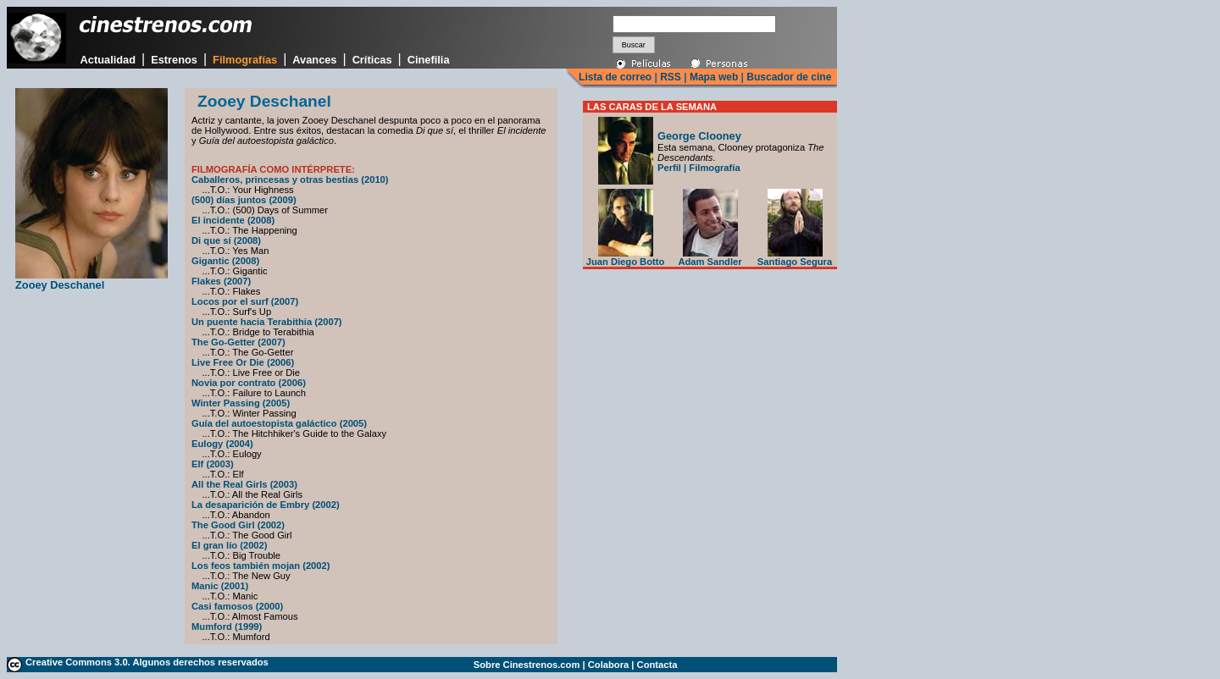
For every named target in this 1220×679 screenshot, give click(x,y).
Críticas (372, 59)
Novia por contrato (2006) (248, 383)
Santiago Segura (794, 257)
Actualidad (108, 59)
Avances (314, 59)
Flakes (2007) (221, 281)
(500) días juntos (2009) (244, 200)
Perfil (669, 168)
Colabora (608, 665)
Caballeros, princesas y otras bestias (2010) (290, 179)
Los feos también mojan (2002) (260, 565)
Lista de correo (615, 77)
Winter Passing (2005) (240, 403)
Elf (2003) (212, 464)
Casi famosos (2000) (237, 606)
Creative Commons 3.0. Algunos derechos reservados (147, 662)
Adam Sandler (709, 257)
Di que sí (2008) (226, 240)
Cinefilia (429, 59)
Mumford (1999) (226, 626)
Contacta (657, 665)
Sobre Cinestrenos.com (527, 665)
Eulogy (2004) (222, 444)
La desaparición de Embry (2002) (265, 505)
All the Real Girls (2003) (244, 484)
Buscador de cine (787, 77)
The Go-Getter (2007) (238, 342)
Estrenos (174, 59)
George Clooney (699, 136)
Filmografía (714, 168)
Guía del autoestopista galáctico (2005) (279, 423)
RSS (670, 77)
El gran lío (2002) (229, 545)
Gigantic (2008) (225, 261)
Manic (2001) (219, 586)
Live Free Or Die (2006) (242, 362)
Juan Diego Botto (625, 257)
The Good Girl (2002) (238, 525)
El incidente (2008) (232, 220)
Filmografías (245, 59)
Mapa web (714, 77)
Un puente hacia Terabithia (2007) (266, 322)
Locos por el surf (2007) (244, 301)
